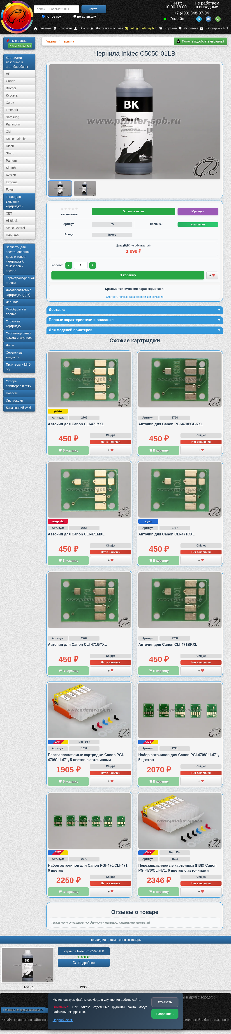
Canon (10, 81)
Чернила (12, 302)
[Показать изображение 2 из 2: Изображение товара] (85, 188)
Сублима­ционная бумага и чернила (19, 335)
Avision (11, 175)
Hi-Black (12, 220)
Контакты (62, 28)
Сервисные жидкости (14, 355)
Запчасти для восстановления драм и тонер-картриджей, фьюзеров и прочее (18, 259)
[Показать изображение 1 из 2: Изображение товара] (60, 188)
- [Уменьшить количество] (69, 265)
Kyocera (11, 95)
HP (8, 74)
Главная (42, 28)
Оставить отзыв (133, 211)
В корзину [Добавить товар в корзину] (128, 275)
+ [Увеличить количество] (93, 265)
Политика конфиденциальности (23, 1011)
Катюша (12, 182)
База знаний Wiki (18, 407)
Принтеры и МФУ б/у (18, 367)
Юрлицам (198, 211)
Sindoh (11, 168)
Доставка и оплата (106, 28)
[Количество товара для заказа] (81, 265)
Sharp (10, 153)
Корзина (168, 28)
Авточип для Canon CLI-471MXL (76, 535)
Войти (81, 28)
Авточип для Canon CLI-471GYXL (77, 646)
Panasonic (13, 124)
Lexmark (12, 110)
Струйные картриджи (13, 323)
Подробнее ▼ (63, 1020)
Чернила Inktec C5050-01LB (83, 952)
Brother (11, 88)
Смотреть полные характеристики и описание (135, 296)
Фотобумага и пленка (16, 312)
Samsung (12, 117)
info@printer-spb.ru (141, 28)
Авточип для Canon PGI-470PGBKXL (170, 425)
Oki (8, 131)
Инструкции (14, 400)
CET (9, 213)
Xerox (10, 102)
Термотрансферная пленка (20, 280)
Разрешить (164, 1014)
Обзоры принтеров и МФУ (19, 383)
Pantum (11, 160)
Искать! (93, 9)
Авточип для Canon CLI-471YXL (76, 425)
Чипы (10, 345)
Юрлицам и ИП (214, 28)
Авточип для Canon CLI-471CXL (166, 535)
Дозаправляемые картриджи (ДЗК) (18, 292)
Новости (12, 393)
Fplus (10, 189)
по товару (51, 16)
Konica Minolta (16, 139)
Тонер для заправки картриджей (14, 201)
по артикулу (84, 16)
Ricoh (10, 146)
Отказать (165, 1002)
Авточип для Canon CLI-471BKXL (167, 646)
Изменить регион (20, 45)
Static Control (15, 228)
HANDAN (12, 235)
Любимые (188, 28)
